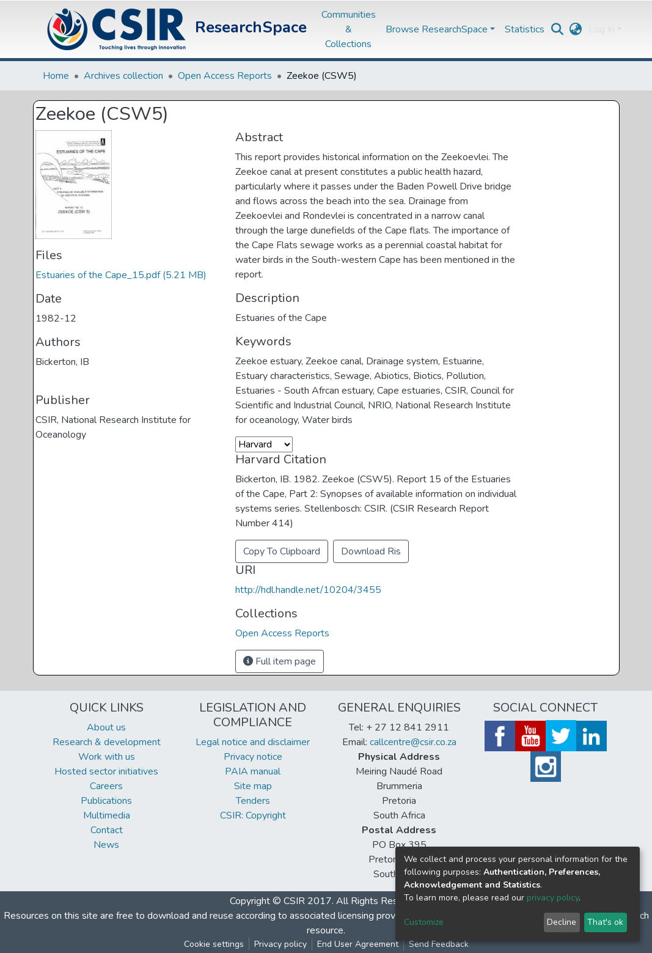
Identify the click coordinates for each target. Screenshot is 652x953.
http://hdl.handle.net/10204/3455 (308, 590)
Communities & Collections (348, 29)
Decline (561, 922)
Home (56, 76)
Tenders (253, 801)
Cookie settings (214, 944)
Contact (106, 830)
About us (106, 727)
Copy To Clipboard (281, 551)
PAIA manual (252, 771)
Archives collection (123, 76)
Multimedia (106, 815)
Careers (106, 786)
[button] (576, 29)
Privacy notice (253, 757)
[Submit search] (557, 29)
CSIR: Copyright (253, 815)
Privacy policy (280, 944)
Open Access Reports (225, 76)
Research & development (107, 742)
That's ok (605, 922)
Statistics (524, 29)
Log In (601, 29)
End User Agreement (357, 944)
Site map (253, 786)
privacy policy (553, 897)
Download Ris (371, 551)
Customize (424, 922)
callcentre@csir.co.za (413, 742)
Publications (106, 801)
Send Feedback (439, 944)
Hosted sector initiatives (106, 771)
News (106, 845)
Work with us (106, 757)
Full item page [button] (279, 661)
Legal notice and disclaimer (253, 742)
